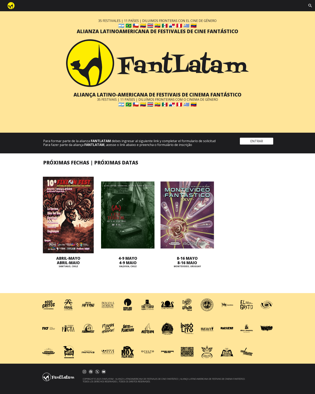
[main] (157, 26)
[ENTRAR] (256, 141)
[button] (310, 5)
